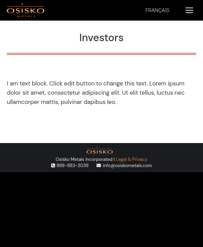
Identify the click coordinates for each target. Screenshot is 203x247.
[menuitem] (157, 10)
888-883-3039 (73, 165)
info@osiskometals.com (127, 165)
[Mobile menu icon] (189, 10)
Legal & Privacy (131, 159)
